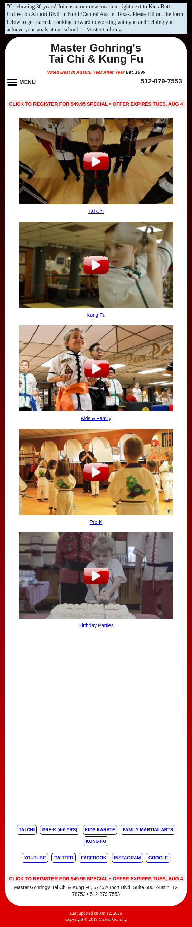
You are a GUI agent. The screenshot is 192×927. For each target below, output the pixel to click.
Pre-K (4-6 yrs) (59, 829)
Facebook (93, 857)
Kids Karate (100, 829)
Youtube (35, 857)
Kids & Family (96, 418)
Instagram (127, 857)
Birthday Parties (96, 625)
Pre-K (96, 522)
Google (158, 857)
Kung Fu (96, 315)
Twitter (64, 857)
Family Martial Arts (148, 829)
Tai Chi (96, 211)
